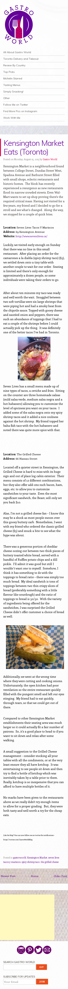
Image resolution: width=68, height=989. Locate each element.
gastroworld (19, 857)
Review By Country (14, 65)
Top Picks (9, 72)
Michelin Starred (12, 78)
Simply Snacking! (13, 91)
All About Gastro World (17, 52)
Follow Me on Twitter (15, 104)
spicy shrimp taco (31, 861)
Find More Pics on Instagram (20, 111)
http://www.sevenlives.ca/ (31, 236)
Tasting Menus (11, 85)
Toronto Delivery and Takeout (20, 58)
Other (6, 98)
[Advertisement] (27, 917)
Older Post (60, 876)
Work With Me (11, 117)
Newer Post (8, 876)
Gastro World (50, 159)
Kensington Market (37, 857)
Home (35, 876)
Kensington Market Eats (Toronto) (34, 147)
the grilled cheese (50, 861)
